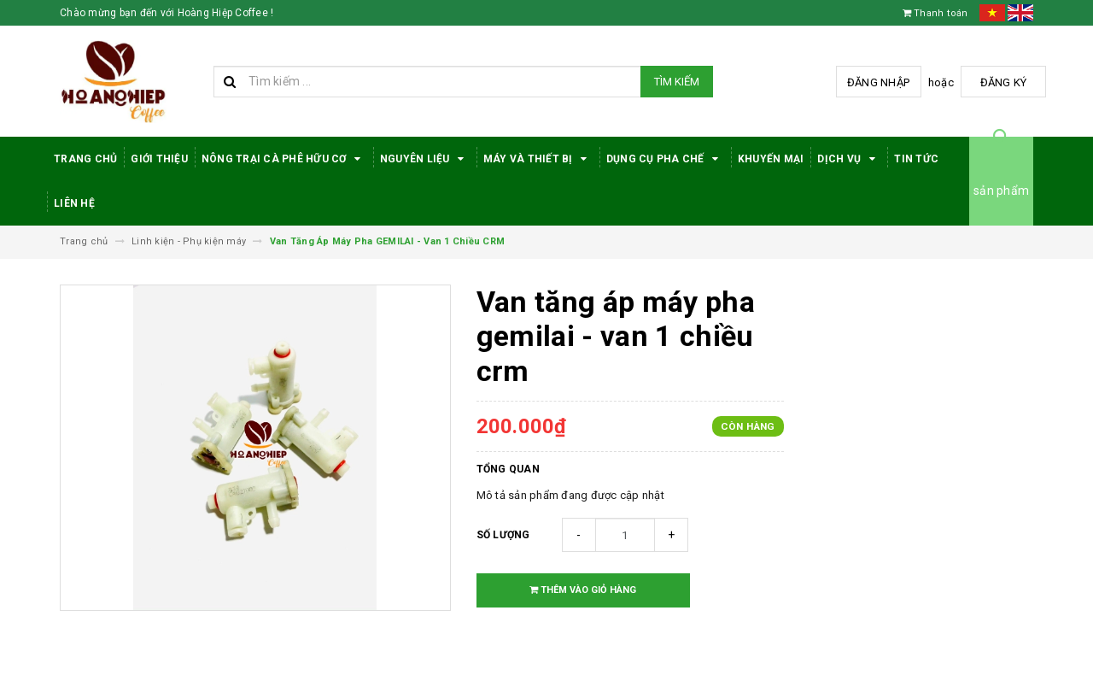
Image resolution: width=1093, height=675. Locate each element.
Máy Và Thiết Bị (538, 158)
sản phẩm (1001, 190)
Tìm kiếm (676, 81)
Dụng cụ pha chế (665, 158)
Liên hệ (74, 203)
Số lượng (503, 535)
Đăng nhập (878, 82)
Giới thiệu (159, 159)
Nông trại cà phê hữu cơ (284, 158)
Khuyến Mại (771, 159)
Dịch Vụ (848, 158)
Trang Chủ (85, 159)
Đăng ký (1003, 82)
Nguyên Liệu (425, 158)
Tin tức (916, 159)
